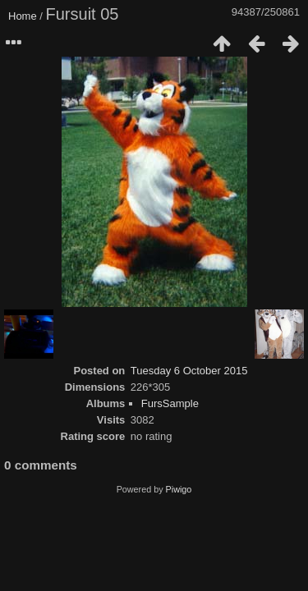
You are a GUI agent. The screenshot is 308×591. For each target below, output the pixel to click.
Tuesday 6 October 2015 (189, 370)
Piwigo (179, 489)
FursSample (170, 403)
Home (22, 16)
